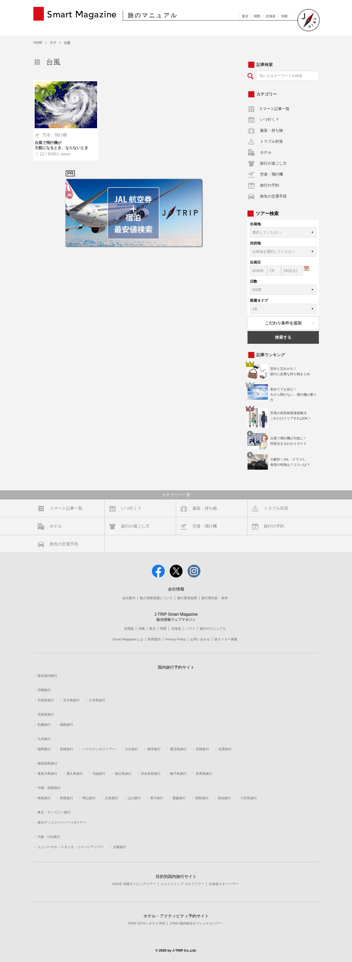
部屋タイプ (259, 300)
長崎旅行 (66, 749)
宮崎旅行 (202, 749)
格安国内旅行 (47, 676)
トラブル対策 (271, 141)
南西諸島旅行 (47, 763)
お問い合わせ (200, 639)
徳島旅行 (201, 798)
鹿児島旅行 (178, 749)
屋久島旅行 (75, 773)
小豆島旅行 (248, 798)
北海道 (271, 16)
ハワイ (190, 628)
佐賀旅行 (225, 749)
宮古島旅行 (71, 700)
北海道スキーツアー (224, 884)
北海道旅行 (45, 714)
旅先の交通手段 (273, 196)
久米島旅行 (97, 700)
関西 (257, 16)
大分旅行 (131, 749)
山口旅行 (134, 798)
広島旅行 (111, 798)
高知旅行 (224, 798)
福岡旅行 (44, 749)
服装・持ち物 (271, 130)
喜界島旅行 (204, 773)
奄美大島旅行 (47, 773)
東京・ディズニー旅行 (54, 812)
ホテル (265, 152)
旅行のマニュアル (213, 628)
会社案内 (128, 598)
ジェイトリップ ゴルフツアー (182, 884)
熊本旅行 (154, 749)
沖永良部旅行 (151, 773)
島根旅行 (66, 798)
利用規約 (154, 639)
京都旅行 (119, 847)
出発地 (255, 224)
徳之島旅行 (123, 773)
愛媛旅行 (179, 798)
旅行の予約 (269, 185)
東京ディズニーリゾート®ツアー (61, 822)
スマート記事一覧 (274, 109)
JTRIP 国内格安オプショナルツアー (196, 923)
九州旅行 (44, 739)
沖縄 (284, 16)
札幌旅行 (44, 725)
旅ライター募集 (226, 639)
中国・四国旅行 (49, 788)
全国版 (129, 628)
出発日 (255, 262)
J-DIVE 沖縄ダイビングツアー (133, 884)
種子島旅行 (178, 773)
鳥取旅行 (44, 798)
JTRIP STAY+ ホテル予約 (146, 923)
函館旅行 (66, 725)
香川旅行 (156, 798)
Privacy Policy (175, 639)
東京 (245, 16)
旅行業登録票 (187, 598)
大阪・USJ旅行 (48, 837)
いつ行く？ (269, 119)
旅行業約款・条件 (214, 598)
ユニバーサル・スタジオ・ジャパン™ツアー (70, 847)
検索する (283, 337)
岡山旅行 (89, 798)
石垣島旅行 (45, 700)
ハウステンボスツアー (98, 749)
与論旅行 (99, 773)
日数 (253, 281)
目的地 (255, 243)
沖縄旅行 (44, 690)
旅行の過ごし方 (273, 163)
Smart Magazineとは (127, 639)
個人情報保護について (156, 598)
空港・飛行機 (271, 174)
